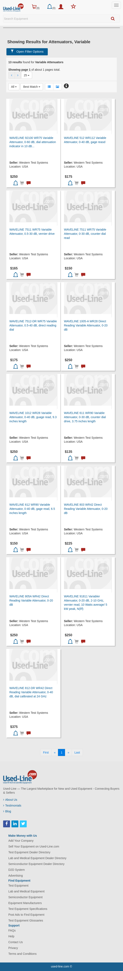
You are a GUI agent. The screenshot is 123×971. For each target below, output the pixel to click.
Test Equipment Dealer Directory (29, 852)
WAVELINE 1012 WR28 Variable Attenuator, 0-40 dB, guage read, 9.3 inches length (33, 417)
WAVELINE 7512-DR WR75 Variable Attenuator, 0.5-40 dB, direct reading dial (33, 325)
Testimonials (12, 805)
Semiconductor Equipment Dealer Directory (36, 864)
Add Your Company (21, 840)
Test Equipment (18, 885)
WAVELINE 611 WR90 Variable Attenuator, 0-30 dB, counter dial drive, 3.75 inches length (85, 417)
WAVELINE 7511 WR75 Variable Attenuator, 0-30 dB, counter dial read (85, 234)
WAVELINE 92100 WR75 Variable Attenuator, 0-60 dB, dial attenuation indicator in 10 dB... (32, 142)
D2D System (16, 869)
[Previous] (54, 752)
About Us (10, 799)
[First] (45, 752)
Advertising (15, 875)
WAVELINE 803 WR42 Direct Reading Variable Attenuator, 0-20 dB (86, 509)
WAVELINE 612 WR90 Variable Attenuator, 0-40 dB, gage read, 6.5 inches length (32, 509)
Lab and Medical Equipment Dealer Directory (37, 858)
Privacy (13, 948)
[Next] (68, 752)
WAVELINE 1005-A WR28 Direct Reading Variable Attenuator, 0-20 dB (86, 325)
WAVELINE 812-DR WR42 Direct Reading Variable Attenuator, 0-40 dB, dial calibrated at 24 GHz (31, 692)
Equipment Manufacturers (25, 903)
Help (11, 936)
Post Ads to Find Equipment (26, 914)
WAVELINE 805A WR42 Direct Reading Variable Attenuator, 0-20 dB (31, 600)
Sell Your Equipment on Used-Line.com (33, 846)
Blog (7, 811)
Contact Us (15, 942)
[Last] (77, 752)
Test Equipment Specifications (27, 908)
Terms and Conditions (22, 953)
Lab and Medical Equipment (26, 891)
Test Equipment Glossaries (25, 920)
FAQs (12, 930)
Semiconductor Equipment (25, 897)
